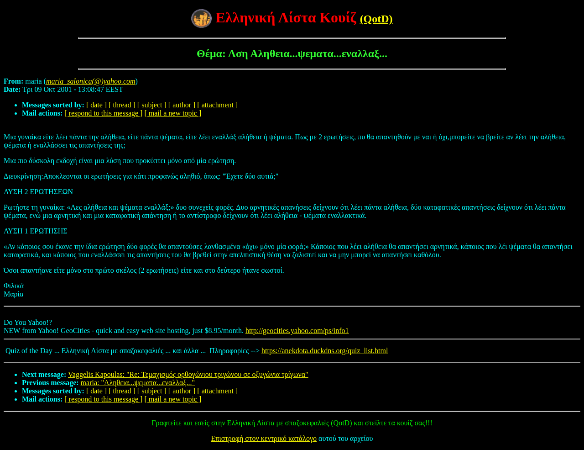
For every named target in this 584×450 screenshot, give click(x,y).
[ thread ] (122, 105)
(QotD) (376, 19)
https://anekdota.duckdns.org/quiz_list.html (324, 351)
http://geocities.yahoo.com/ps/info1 (297, 330)
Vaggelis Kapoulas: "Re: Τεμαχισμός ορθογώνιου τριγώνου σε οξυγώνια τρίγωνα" (188, 374)
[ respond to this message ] (103, 113)
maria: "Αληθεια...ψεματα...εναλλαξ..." (138, 382)
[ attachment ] (217, 105)
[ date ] (96, 105)
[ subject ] (152, 105)
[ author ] (182, 105)
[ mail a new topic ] (172, 113)
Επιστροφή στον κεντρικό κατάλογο (264, 438)
